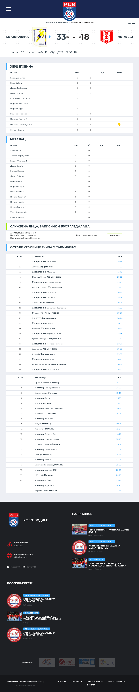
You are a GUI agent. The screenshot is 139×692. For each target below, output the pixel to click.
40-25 (118, 434)
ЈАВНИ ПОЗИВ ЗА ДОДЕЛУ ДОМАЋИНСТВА (104, 546)
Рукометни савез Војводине (22, 682)
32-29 (119, 282)
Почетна (62, 681)
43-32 (119, 339)
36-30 (119, 349)
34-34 (118, 485)
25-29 (118, 413)
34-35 (120, 297)
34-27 (119, 369)
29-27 (118, 383)
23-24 (118, 460)
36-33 (120, 308)
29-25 (118, 424)
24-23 (118, 418)
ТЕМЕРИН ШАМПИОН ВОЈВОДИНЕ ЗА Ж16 (109, 530)
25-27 (118, 480)
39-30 (119, 354)
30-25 (118, 439)
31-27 (120, 267)
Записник (115, 236)
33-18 (120, 272)
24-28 (118, 388)
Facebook (13, 567)
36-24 (119, 318)
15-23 (119, 403)
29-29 (118, 465)
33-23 (120, 328)
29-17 (118, 444)
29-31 (119, 398)
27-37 (119, 344)
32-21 (119, 429)
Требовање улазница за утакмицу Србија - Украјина (107, 564)
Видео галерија (116, 681)
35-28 (118, 454)
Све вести (77, 681)
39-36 (119, 261)
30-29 (119, 359)
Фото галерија (95, 681)
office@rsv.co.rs (20, 557)
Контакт (91, 685)
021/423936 (18, 546)
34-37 (119, 292)
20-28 (118, 470)
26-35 (119, 323)
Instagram (29, 567)
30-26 (119, 303)
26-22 (119, 277)
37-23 (119, 287)
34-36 (119, 364)
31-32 (119, 408)
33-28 (119, 333)
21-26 (118, 490)
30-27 (119, 313)
